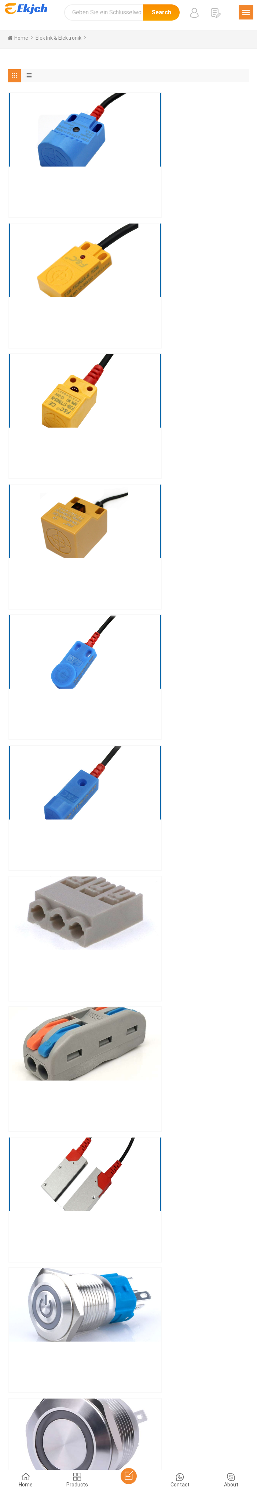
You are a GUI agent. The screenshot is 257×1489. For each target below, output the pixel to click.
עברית (219, 1436)
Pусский (231, 1426)
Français (171, 1426)
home (18, 38)
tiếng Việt (165, 1436)
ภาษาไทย (92, 1436)
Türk (112, 1436)
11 (173, 1038)
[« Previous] (18, 1037)
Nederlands (136, 1436)
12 (189, 1038)
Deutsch (147, 1426)
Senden (36, 1295)
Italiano (194, 1426)
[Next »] (206, 1037)
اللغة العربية (64, 1436)
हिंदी (212, 1426)
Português (119, 1426)
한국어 (38, 1436)
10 (156, 1038)
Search (161, 12)
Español (93, 1426)
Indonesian (195, 1436)
